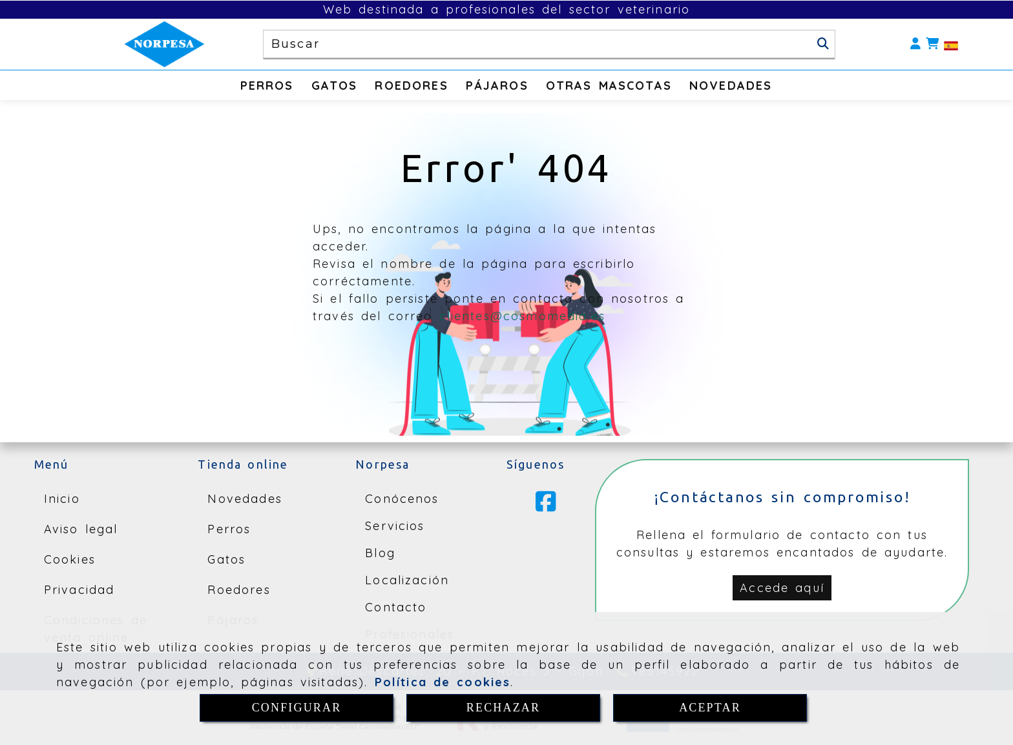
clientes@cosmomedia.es (522, 316)
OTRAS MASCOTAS (609, 85)
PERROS (267, 85)
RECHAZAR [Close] (503, 707)
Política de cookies (443, 682)
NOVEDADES (730, 85)
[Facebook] (546, 506)
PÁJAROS (497, 85)
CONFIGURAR (297, 707)
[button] (915, 44)
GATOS (334, 85)
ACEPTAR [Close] (710, 707)
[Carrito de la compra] (932, 44)
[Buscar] (823, 44)
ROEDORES (411, 85)
